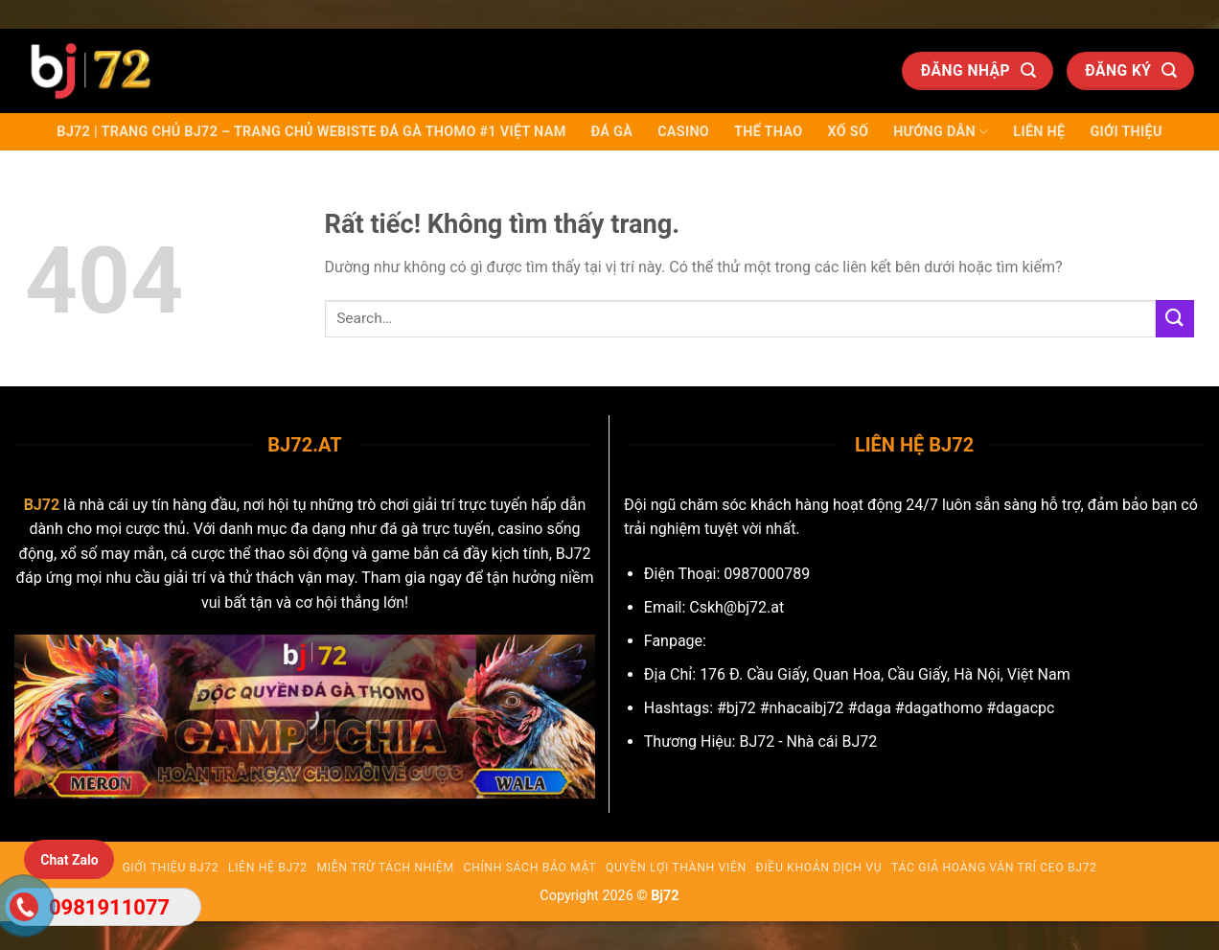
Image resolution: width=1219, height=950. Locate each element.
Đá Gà (612, 132)
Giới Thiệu (1126, 132)
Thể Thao (768, 132)
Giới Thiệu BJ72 (170, 867)
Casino (683, 132)
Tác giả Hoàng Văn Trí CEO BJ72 (994, 867)
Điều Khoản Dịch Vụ (819, 867)
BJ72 (42, 505)
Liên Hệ (1039, 132)
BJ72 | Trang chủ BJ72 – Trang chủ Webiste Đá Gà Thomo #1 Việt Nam (311, 132)
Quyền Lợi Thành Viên (676, 867)
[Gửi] (1175, 318)
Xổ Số (847, 132)
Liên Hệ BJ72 (268, 867)
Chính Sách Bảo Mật (530, 867)
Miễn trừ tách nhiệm (385, 867)
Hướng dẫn (940, 132)
